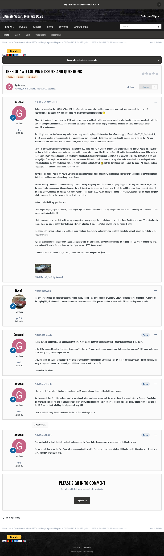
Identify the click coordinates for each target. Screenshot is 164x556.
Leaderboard (56, 34)
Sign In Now (82, 500)
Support (63, 26)
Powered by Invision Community (82, 551)
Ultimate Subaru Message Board (22, 16)
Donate (23, 26)
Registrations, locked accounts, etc (79, 4)
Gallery (17, 34)
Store (50, 26)
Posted (43, 102)
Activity (37, 26)
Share (130, 87)
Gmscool (21, 85)
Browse (9, 28)
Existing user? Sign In (151, 16)
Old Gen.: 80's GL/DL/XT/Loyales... (42, 88)
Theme (76, 547)
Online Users (41, 34)
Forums (6, 34)
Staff (28, 34)
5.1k (19, 318)
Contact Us (87, 547)
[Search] (137, 26)
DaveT (18, 290)
